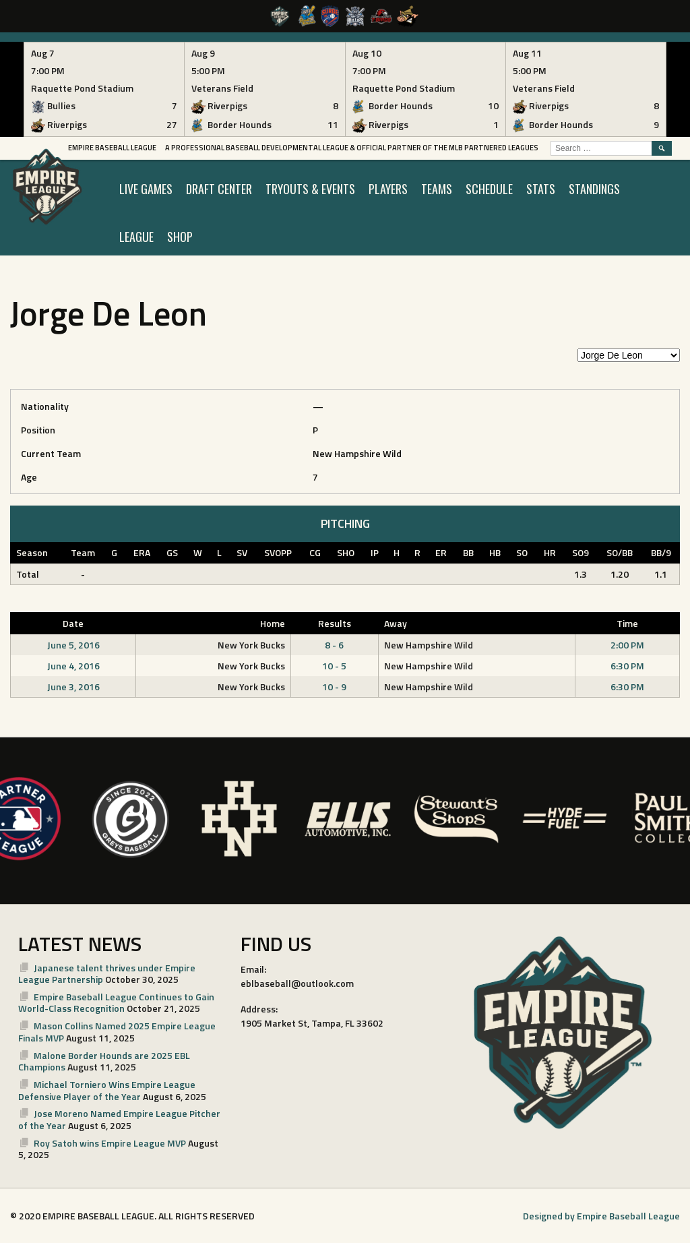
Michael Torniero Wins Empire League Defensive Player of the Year (106, 1090)
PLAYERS (388, 189)
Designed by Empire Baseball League (601, 1216)
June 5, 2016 (73, 645)
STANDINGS (594, 189)
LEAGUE (136, 236)
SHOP (180, 236)
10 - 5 (334, 666)
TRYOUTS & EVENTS (310, 189)
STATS (540, 189)
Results (334, 623)
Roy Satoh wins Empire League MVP (110, 1143)
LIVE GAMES (145, 189)
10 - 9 (334, 686)
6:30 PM (627, 666)
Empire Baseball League (112, 147)
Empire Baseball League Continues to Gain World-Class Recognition (116, 1003)
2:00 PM (627, 645)
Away (395, 623)
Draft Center (219, 189)
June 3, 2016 (73, 686)
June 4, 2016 (73, 666)
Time (627, 623)
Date (73, 623)
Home (272, 623)
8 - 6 (334, 645)
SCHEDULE (489, 189)
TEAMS (436, 189)
